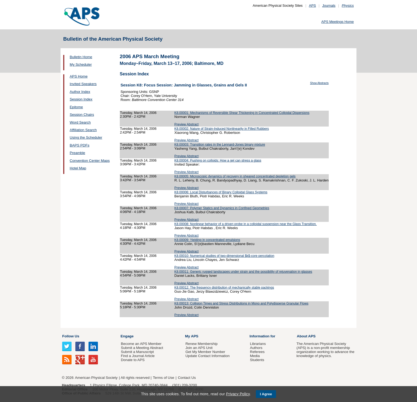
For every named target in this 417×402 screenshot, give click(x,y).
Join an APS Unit (199, 348)
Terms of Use (163, 378)
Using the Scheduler (86, 137)
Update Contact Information (207, 356)
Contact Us (187, 378)
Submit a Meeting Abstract (142, 348)
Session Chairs (82, 115)
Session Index (81, 99)
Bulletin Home (81, 57)
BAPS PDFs (79, 145)
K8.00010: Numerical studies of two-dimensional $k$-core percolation (224, 256)
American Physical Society (96, 378)
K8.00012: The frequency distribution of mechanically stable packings (224, 287)
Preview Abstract (186, 124)
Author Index (80, 92)
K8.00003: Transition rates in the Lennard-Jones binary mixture (219, 144)
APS (312, 6)
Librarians (258, 344)
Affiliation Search (83, 130)
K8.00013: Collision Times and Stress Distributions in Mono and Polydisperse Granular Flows (241, 303)
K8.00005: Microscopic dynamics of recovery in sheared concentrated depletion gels (235, 176)
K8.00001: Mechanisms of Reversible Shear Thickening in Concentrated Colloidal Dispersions (241, 113)
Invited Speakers (83, 84)
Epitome (76, 107)
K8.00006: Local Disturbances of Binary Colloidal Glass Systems (220, 192)
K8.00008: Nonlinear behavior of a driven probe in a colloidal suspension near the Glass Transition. (245, 224)
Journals (328, 6)
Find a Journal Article (137, 356)
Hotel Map (78, 168)
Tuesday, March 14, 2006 (138, 113)
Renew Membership (201, 344)
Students (257, 360)
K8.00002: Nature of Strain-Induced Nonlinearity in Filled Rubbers (221, 129)
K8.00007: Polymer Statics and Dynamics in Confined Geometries (221, 208)
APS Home (78, 76)
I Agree (266, 394)
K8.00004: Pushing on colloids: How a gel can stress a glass (217, 160)
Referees (257, 352)
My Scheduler (81, 64)
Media (255, 356)
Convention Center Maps (90, 161)
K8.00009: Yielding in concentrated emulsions (207, 240)
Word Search (80, 122)
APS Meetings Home (337, 22)
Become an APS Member (141, 344)
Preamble (77, 153)
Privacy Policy (238, 394)
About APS (306, 336)
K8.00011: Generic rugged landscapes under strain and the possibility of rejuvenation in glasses (243, 272)
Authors (256, 348)
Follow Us (70, 336)
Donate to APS (132, 360)
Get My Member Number (205, 352)
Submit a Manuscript (137, 352)
